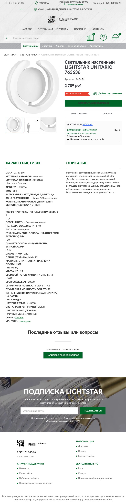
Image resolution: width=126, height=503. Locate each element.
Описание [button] (108, 114)
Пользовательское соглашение (35, 483)
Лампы (60, 46)
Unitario (19, 318)
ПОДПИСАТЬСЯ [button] (93, 411)
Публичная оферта (29, 478)
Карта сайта (25, 473)
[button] (73, 4)
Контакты (98, 29)
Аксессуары (96, 46)
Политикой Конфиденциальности (79, 418)
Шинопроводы (77, 46)
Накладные (25, 321)
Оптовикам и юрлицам (53, 29)
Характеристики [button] (79, 114)
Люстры (47, 46)
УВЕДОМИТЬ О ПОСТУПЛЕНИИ (93, 103)
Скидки (82, 473)
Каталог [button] (27, 29)
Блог (80, 468)
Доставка (83, 446)
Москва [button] (88, 124)
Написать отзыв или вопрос (63, 355)
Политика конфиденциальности (95, 478)
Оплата (82, 451)
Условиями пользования (58, 421)
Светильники (30, 46)
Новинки (80, 29)
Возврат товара (86, 456)
